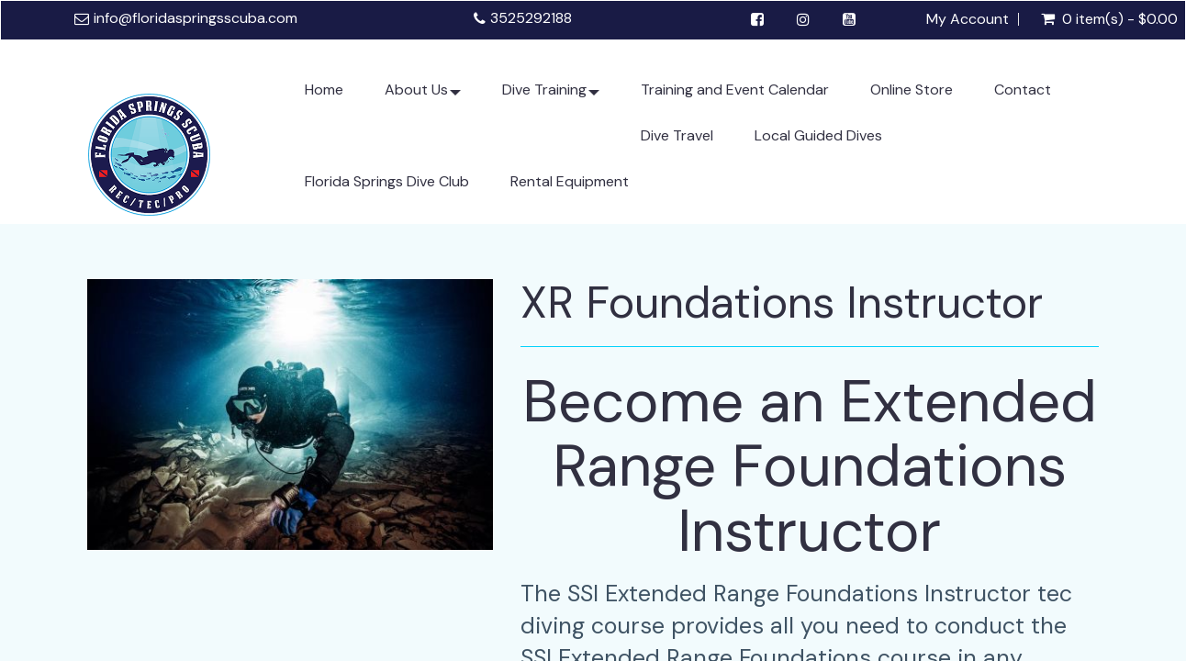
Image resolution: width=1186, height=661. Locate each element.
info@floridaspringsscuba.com (195, 18)
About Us (423, 97)
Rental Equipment (569, 181)
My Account (967, 19)
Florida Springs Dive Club (387, 181)
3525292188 (531, 18)
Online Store (911, 89)
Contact (1022, 89)
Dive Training (550, 97)
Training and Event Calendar (735, 89)
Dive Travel (677, 135)
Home (324, 89)
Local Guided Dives (818, 135)
